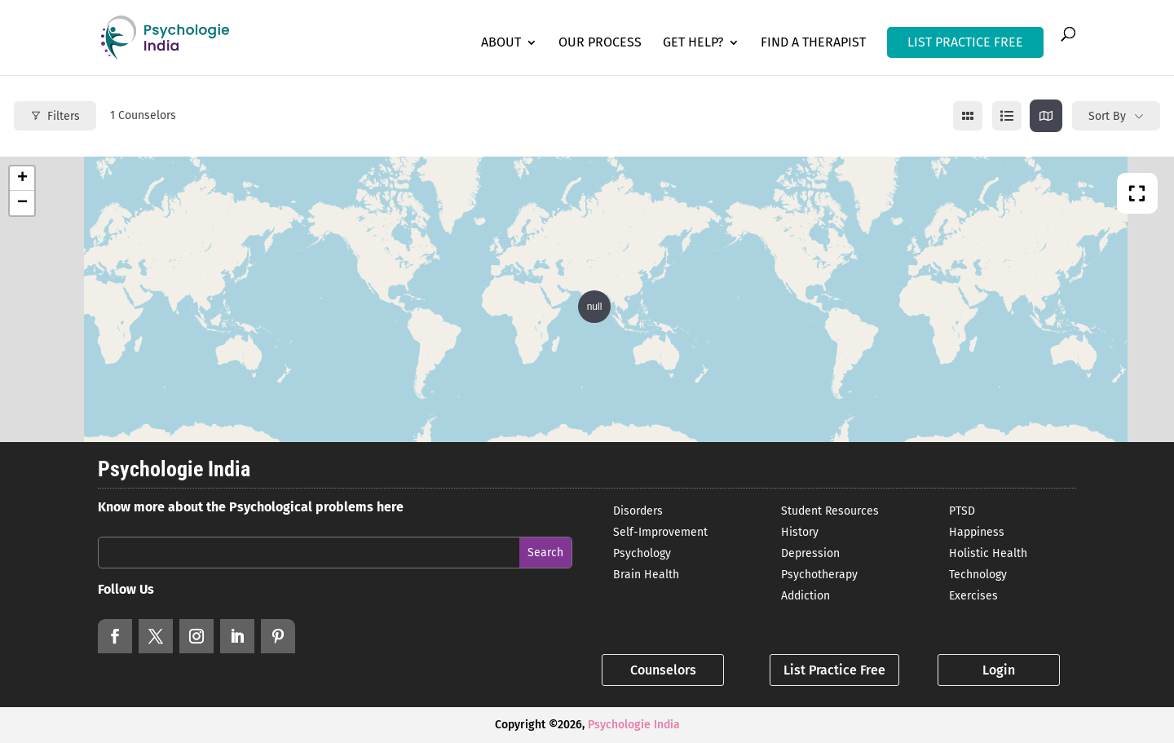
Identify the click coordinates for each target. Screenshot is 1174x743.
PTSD (962, 511)
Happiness (976, 532)
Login (998, 670)
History (800, 532)
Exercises (973, 596)
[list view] (1007, 116)
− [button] (22, 203)
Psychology (642, 553)
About (501, 43)
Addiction (805, 596)
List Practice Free (834, 670)
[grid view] (967, 116)
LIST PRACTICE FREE (965, 42)
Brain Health (646, 575)
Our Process (600, 43)
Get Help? (693, 43)
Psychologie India (634, 725)
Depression (810, 553)
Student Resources (830, 511)
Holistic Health (988, 553)
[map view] (1046, 116)
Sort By (1107, 116)
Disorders (638, 511)
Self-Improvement (660, 532)
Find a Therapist (813, 43)
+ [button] (22, 178)
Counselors (663, 670)
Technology (978, 575)
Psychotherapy (819, 575)
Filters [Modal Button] (55, 116)
